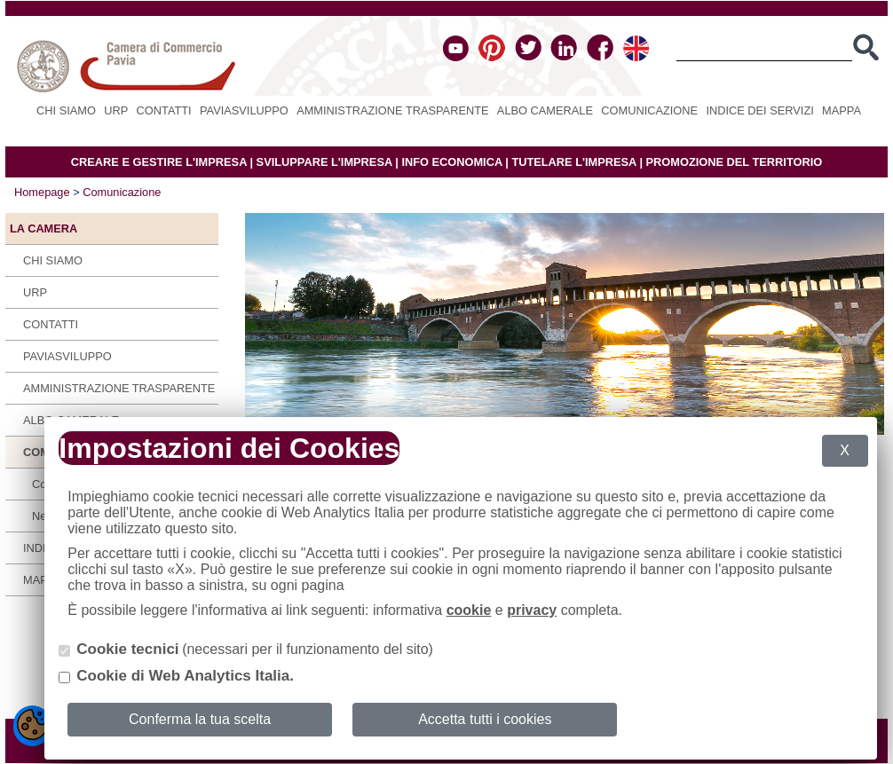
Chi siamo (66, 110)
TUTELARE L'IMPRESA (573, 162)
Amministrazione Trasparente (392, 110)
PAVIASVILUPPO (244, 110)
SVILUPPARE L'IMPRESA (324, 162)
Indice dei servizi (759, 110)
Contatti (164, 110)
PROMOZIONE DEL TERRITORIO (734, 162)
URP (116, 110)
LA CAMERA (43, 228)
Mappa (841, 110)
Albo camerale (545, 110)
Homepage (42, 192)
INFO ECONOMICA (451, 162)
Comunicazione (649, 110)
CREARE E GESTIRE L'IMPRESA (159, 162)
